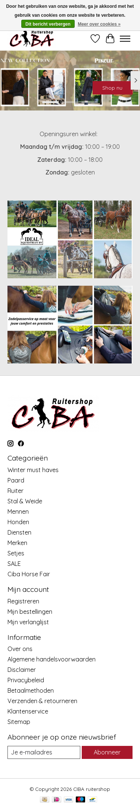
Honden (18, 522)
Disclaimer (21, 669)
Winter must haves (33, 470)
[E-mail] (43, 752)
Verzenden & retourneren (42, 701)
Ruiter (15, 490)
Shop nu (112, 88)
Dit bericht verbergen (48, 24)
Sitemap (18, 721)
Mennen (18, 511)
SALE (14, 563)
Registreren (23, 601)
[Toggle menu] (125, 38)
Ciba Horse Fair (28, 574)
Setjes (15, 553)
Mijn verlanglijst (28, 622)
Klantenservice (27, 711)
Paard (15, 480)
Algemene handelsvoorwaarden (51, 659)
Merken (17, 542)
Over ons (19, 649)
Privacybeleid (25, 680)
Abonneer (107, 752)
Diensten (19, 532)
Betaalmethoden (30, 690)
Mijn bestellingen (29, 611)
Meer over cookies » (99, 24)
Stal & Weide (24, 501)
